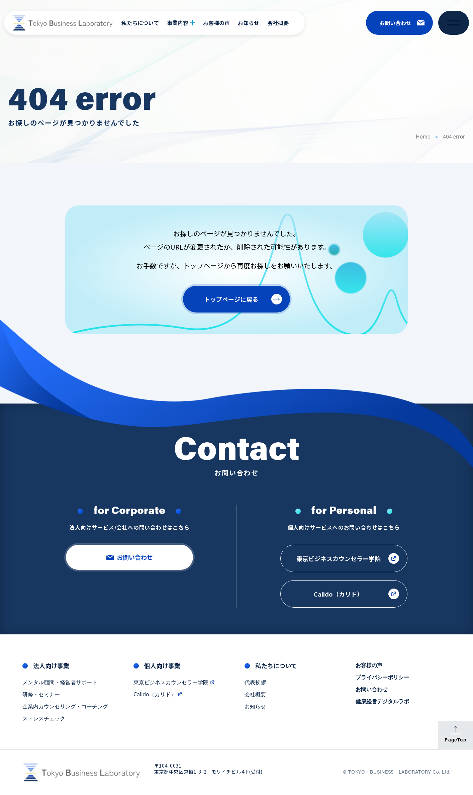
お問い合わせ (372, 689)
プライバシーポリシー (382, 677)
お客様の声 (216, 23)
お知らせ (248, 23)
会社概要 (278, 23)
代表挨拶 (255, 682)
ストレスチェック (43, 718)
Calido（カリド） (158, 694)
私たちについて (140, 23)
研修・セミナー (41, 694)
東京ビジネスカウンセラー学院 (174, 682)
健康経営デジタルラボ (382, 701)
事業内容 (181, 23)
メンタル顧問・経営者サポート (59, 682)
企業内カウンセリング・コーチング (65, 706)
